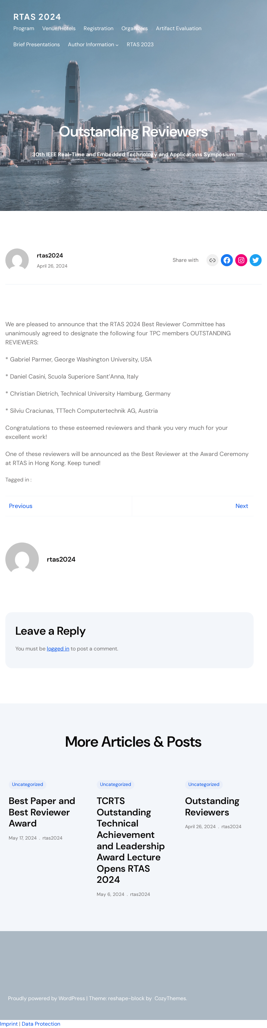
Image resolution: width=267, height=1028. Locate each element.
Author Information (91, 44)
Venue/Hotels (59, 28)
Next (242, 506)
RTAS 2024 (37, 16)
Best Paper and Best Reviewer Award (42, 812)
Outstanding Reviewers (212, 806)
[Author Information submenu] (117, 44)
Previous (20, 506)
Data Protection (41, 1023)
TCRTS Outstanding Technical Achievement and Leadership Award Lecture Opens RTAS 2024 (131, 840)
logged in (58, 648)
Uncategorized (27, 784)
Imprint (9, 1023)
